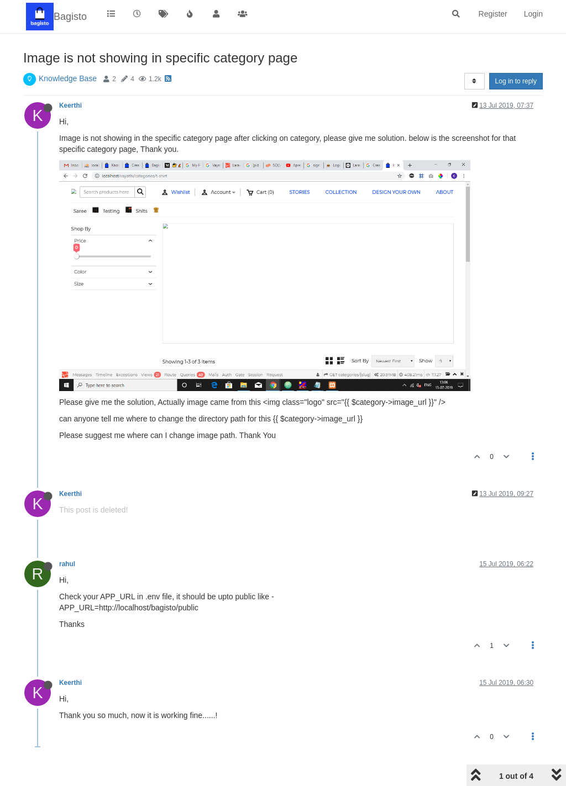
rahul (67, 564)
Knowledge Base (68, 78)
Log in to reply (516, 81)
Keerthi (70, 105)
